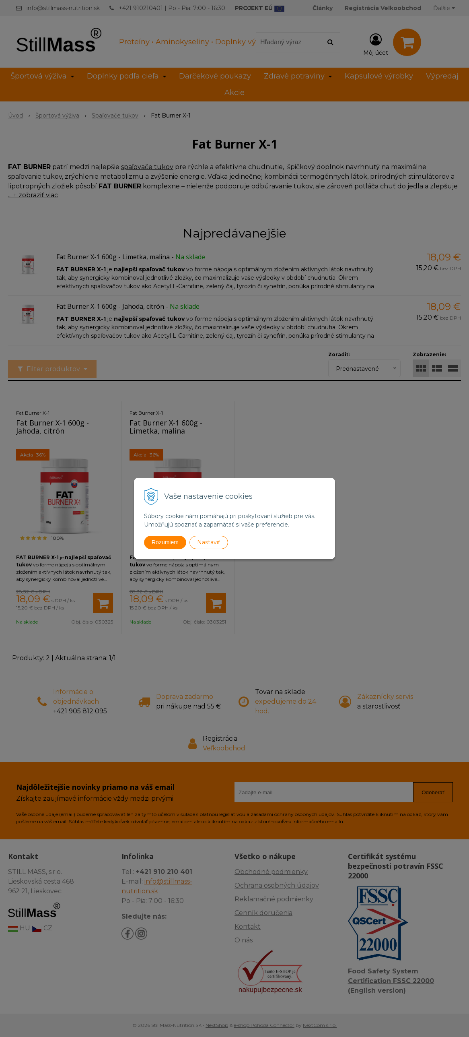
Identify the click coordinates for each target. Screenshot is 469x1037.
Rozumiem (165, 542)
